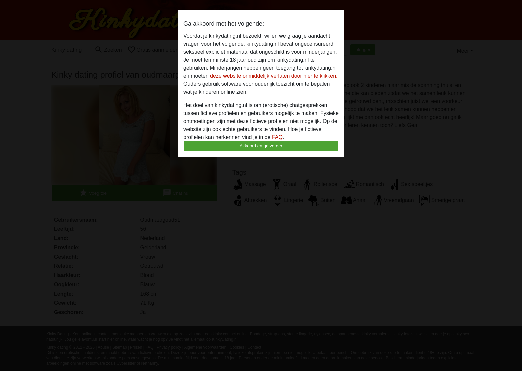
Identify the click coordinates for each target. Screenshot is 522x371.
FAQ (277, 137)
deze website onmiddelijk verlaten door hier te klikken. (273, 76)
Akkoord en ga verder (261, 145)
